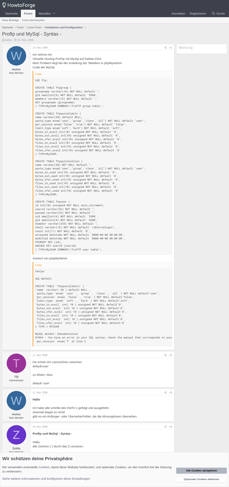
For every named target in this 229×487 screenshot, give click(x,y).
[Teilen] (165, 47)
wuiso (8, 39)
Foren (28, 13)
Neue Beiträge (10, 20)
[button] (54, 13)
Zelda (16, 448)
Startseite (11, 13)
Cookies (43, 467)
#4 (170, 426)
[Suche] (218, 13)
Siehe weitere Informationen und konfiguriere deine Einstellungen (46, 478)
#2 (170, 355)
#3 (170, 392)
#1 (170, 47)
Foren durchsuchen (33, 20)
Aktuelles (44, 13)
